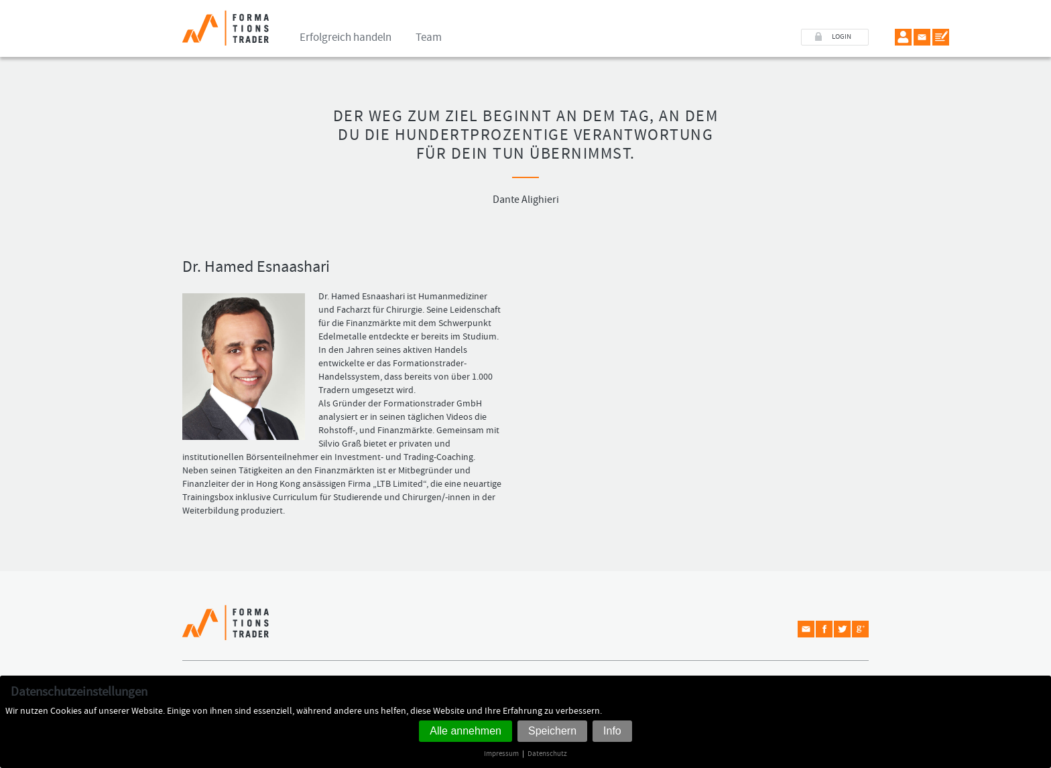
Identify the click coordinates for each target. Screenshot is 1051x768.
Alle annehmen (465, 731)
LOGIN (841, 37)
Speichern (552, 731)
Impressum (501, 754)
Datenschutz (547, 754)
